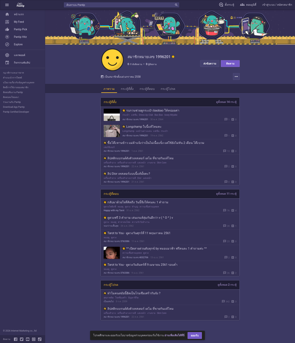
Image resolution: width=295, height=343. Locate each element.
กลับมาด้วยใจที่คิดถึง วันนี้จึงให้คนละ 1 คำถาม (136, 202)
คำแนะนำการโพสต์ (12, 77)
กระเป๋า (126, 115)
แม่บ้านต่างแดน (144, 131)
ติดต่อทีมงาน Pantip (13, 92)
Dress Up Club (146, 115)
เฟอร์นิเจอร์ (109, 147)
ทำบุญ (135, 206)
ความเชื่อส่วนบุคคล (149, 206)
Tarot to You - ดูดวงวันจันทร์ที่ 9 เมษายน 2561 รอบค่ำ (140, 264)
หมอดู (120, 206)
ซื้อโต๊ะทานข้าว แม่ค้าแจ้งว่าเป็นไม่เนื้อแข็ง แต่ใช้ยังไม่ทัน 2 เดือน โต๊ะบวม (154, 143)
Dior (139, 178)
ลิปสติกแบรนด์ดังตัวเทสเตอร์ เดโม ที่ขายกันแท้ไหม (139, 158)
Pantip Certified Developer (16, 112)
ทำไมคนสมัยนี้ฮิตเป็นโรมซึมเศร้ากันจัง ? (132, 293)
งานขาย (151, 162)
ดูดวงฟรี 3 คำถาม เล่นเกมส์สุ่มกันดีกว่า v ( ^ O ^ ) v (138, 217)
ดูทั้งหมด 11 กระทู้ (226, 193)
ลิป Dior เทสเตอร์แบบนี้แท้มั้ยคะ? (127, 173)
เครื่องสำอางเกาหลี (126, 162)
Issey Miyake (170, 115)
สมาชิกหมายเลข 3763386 (116, 241)
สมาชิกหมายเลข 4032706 (135, 257)
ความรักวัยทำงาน (140, 222)
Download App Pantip (14, 107)
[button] (7, 4)
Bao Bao (158, 115)
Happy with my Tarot (114, 210)
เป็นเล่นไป (109, 301)
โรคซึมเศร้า (121, 297)
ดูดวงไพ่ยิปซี (110, 206)
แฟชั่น (134, 115)
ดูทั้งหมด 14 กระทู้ (226, 102)
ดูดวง (127, 206)
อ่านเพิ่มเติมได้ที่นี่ (174, 335)
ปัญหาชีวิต (133, 297)
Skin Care (161, 162)
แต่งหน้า (141, 162)
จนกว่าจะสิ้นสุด (111, 226)
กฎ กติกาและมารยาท (13, 72)
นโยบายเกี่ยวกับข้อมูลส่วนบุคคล (18, 82)
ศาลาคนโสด (124, 222)
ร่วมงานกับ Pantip (12, 102)
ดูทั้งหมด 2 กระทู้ (227, 284)
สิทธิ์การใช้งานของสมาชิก (15, 87)
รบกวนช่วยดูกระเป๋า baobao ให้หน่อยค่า (150, 110)
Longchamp (128, 131)
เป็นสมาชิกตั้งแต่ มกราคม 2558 (120, 76)
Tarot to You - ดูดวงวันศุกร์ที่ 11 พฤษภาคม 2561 (137, 233)
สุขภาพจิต (109, 297)
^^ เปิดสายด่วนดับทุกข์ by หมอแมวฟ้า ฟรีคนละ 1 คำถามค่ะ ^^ (164, 248)
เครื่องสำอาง (110, 162)
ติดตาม (230, 63)
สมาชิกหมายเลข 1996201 (135, 119)
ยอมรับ (195, 335)
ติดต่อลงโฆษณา (11, 97)
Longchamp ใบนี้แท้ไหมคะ (142, 126)
